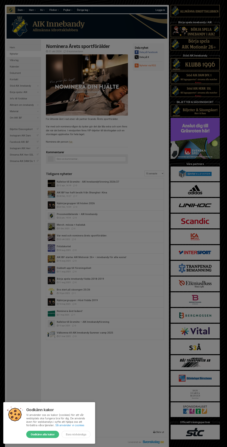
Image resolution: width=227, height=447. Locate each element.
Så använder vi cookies (69, 425)
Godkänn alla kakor (43, 434)
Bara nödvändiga (76, 434)
